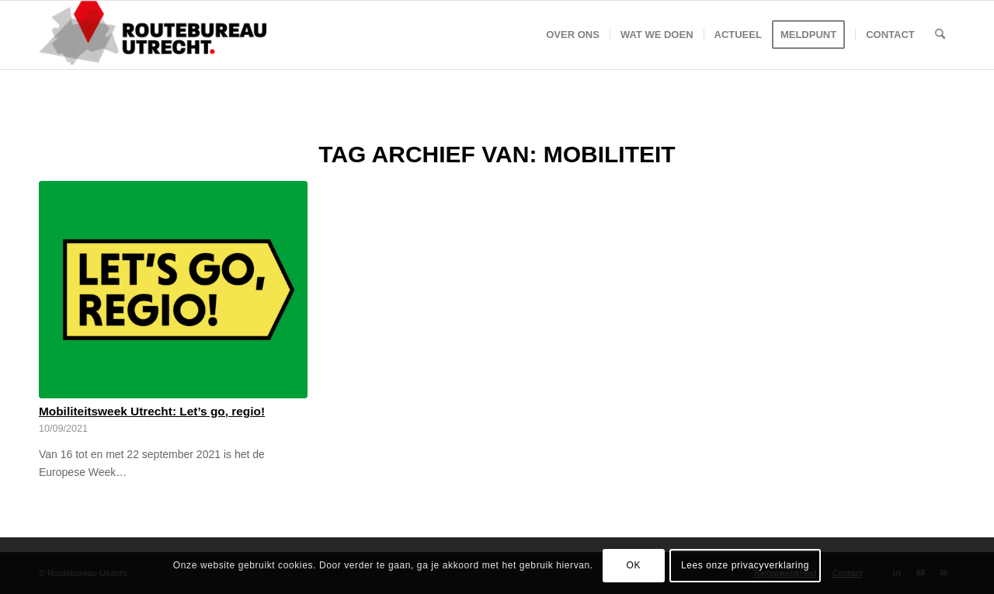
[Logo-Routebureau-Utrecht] (152, 35)
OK (634, 565)
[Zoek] (940, 35)
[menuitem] (573, 35)
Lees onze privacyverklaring (745, 565)
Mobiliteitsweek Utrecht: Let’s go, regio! (152, 411)
